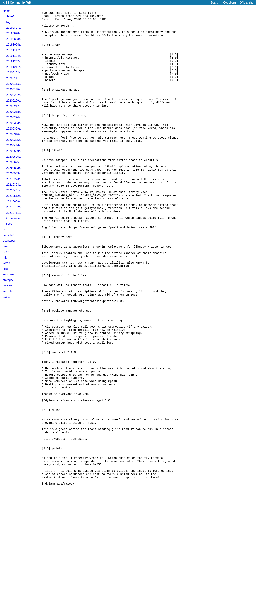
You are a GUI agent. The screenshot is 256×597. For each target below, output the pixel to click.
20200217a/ (13, 106)
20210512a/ (13, 195)
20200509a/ (13, 150)
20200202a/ (13, 94)
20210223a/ (13, 179)
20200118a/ (13, 83)
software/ (8, 274)
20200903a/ (13, 173)
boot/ (6, 229)
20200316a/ (13, 134)
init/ (5, 257)
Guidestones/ (13, 218)
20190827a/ (13, 27)
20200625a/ (13, 162)
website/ (8, 291)
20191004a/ (13, 44)
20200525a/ (13, 156)
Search (215, 2)
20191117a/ (13, 50)
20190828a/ (13, 33)
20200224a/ (13, 117)
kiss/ (6, 268)
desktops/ (9, 240)
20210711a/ (13, 212)
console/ (8, 235)
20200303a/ (13, 123)
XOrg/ (6, 296)
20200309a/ (13, 128)
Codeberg (229, 2)
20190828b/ (13, 38)
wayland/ (8, 285)
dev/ (5, 246)
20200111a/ (13, 78)
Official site (247, 2)
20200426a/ (13, 145)
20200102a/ (13, 72)
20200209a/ (13, 100)
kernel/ (7, 263)
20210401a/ (13, 190)
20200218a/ (13, 111)
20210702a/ (13, 207)
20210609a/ (13, 201)
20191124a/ (13, 55)
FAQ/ (6, 251)
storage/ (8, 280)
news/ (8, 223)
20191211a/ (13, 67)
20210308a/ (13, 184)
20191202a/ (13, 61)
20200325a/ (13, 139)
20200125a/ (13, 89)
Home (6, 10)
